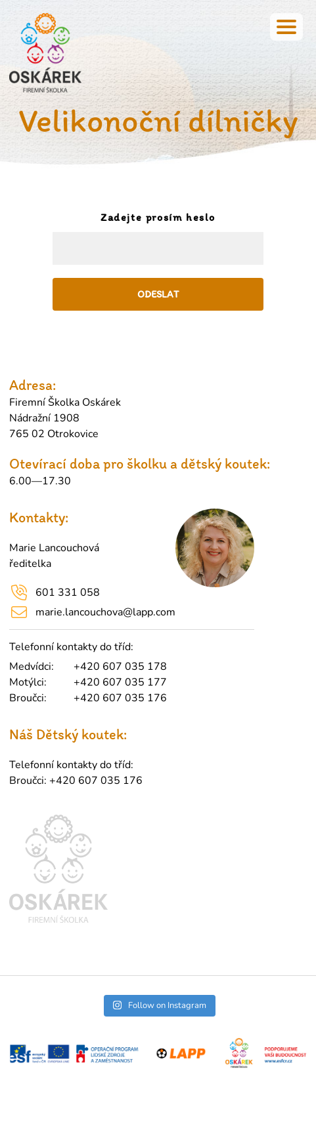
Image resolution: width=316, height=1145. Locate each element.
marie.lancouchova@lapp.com (105, 612)
